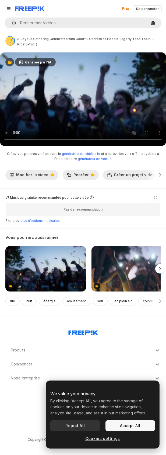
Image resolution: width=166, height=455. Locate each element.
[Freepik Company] (83, 331)
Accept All (130, 425)
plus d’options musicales (40, 221)
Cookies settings (102, 438)
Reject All (75, 425)
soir (100, 301)
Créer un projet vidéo (133, 176)
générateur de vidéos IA (81, 154)
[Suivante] (160, 175)
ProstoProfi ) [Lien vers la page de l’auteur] (27, 44)
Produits (86, 350)
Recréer (80, 176)
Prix (125, 8)
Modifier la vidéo (31, 176)
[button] (12, 23)
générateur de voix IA (95, 159)
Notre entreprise (86, 378)
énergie (49, 301)
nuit (29, 301)
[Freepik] (29, 8)
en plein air (123, 301)
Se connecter (147, 8)
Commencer (86, 364)
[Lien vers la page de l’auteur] (10, 41)
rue (12, 301)
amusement (76, 301)
